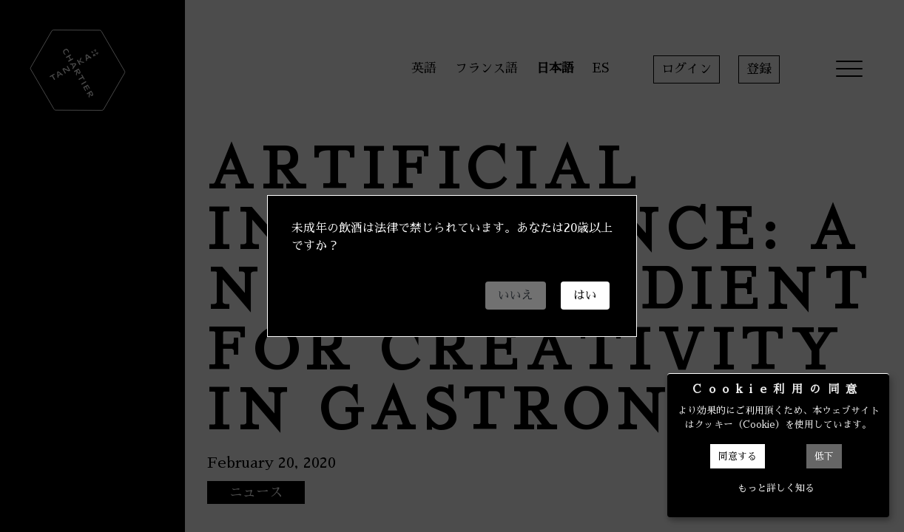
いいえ (515, 295)
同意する (737, 456)
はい (585, 295)
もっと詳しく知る (776, 488)
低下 (824, 456)
